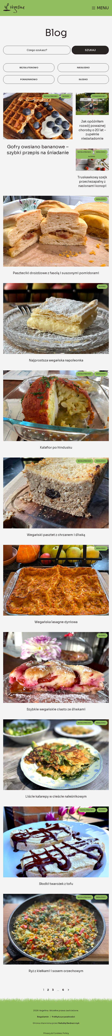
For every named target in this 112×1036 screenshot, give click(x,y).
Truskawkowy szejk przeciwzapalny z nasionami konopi (92, 181)
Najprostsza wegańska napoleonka (56, 360)
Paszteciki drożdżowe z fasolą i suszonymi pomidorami (56, 273)
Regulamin (43, 1017)
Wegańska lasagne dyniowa (56, 622)
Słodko (83, 79)
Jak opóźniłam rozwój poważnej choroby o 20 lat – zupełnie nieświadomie (92, 130)
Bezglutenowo (29, 67)
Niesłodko (83, 67)
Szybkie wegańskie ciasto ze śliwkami (56, 709)
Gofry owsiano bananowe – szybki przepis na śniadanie (38, 149)
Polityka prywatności (63, 1017)
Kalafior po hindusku (56, 448)
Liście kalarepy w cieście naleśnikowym (56, 797)
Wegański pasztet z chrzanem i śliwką (56, 535)
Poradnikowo (28, 79)
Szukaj (90, 50)
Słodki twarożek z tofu (56, 884)
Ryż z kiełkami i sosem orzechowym (56, 971)
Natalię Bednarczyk (68, 1023)
